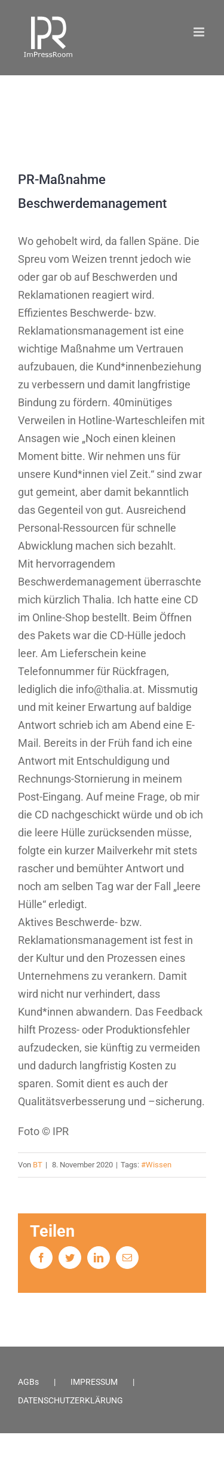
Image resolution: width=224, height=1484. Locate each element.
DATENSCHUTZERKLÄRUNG (70, 1400)
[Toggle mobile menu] (200, 32)
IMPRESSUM (94, 1382)
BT (37, 1164)
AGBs (28, 1382)
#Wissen (156, 1164)
